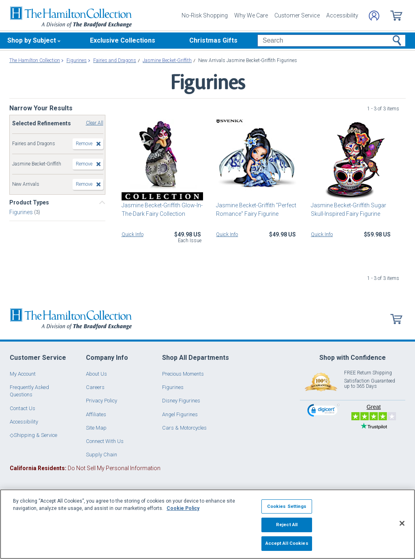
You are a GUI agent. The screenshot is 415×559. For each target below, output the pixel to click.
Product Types (29, 202)
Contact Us (22, 408)
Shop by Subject (31, 40)
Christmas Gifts (213, 40)
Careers (95, 387)
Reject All (286, 524)
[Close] (402, 523)
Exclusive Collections (122, 40)
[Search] (331, 40)
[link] (323, 411)
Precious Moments (183, 374)
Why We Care (251, 15)
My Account (23, 374)
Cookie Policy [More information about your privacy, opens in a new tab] (183, 508)
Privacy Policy (101, 401)
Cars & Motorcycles (184, 428)
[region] (207, 524)
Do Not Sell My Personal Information (85, 468)
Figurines (21, 212)
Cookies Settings (287, 506)
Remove (84, 143)
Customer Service (297, 15)
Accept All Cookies (286, 543)
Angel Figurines (180, 414)
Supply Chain (101, 455)
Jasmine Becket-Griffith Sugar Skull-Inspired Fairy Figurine (348, 209)
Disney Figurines (181, 401)
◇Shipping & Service (33, 435)
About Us (96, 374)
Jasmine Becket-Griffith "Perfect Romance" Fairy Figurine (256, 209)
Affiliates (96, 414)
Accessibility (342, 15)
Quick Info (132, 234)
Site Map (96, 428)
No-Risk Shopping (205, 15)
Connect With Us (105, 441)
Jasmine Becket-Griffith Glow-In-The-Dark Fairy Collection (162, 209)
